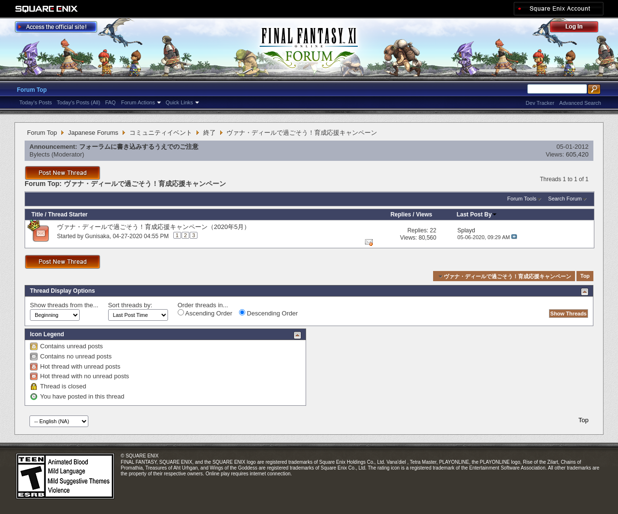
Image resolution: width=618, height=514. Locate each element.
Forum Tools (521, 198)
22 (433, 230)
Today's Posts (35, 102)
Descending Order (268, 313)
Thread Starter (67, 214)
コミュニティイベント (160, 132)
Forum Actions (138, 102)
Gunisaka (97, 236)
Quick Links (179, 102)
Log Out (578, 28)
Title (37, 214)
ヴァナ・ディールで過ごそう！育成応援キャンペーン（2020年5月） (153, 226)
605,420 (577, 154)
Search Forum (565, 198)
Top (585, 276)
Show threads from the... (64, 305)
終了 (209, 132)
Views (424, 214)
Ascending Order (205, 313)
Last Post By (477, 214)
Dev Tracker (540, 103)
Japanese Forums (93, 132)
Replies (401, 214)
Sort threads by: (130, 305)
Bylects (39, 154)
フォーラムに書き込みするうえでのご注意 (138, 146)
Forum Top (32, 89)
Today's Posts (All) (78, 102)
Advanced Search (580, 103)
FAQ (110, 102)
